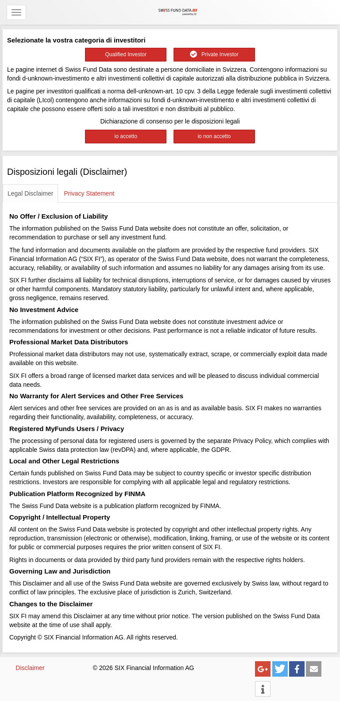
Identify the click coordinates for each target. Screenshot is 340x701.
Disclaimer (29, 667)
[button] (262, 669)
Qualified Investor (126, 54)
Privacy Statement (89, 193)
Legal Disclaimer (30, 193)
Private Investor (214, 54)
